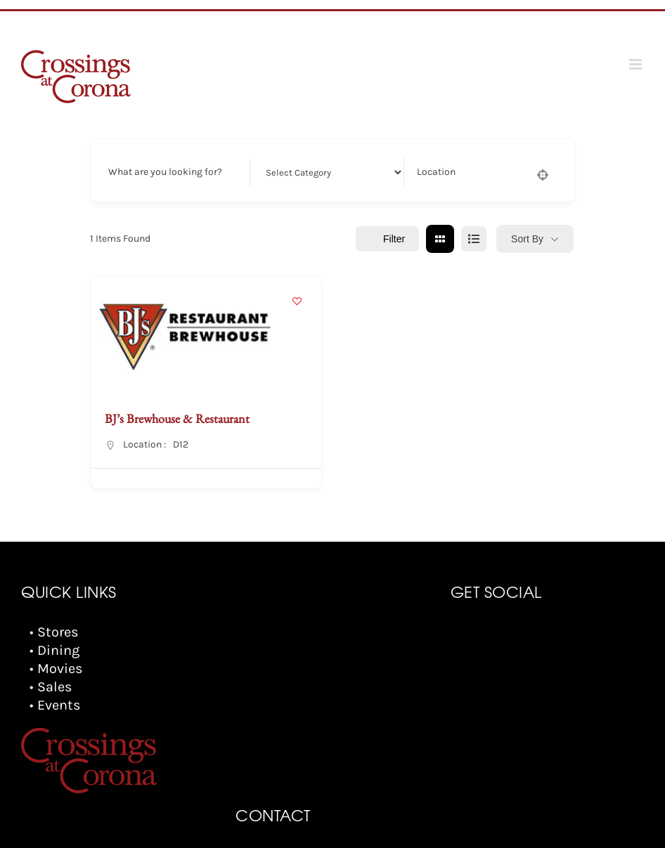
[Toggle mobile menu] (636, 64)
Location (436, 172)
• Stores (54, 632)
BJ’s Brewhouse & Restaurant (177, 418)
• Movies (56, 668)
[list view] (474, 239)
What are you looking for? (165, 172)
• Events (55, 705)
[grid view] (440, 239)
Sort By (527, 238)
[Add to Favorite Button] (296, 300)
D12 (180, 444)
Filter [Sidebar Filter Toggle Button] (387, 238)
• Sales (51, 687)
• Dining (54, 650)
